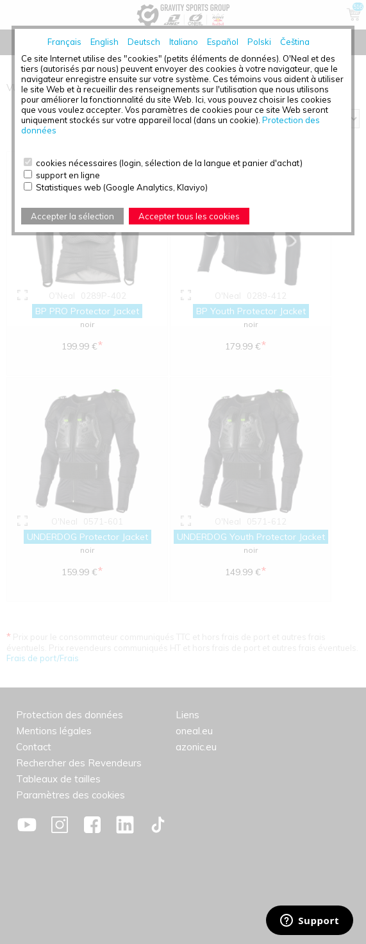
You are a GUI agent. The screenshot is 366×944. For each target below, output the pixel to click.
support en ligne (68, 175)
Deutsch (144, 42)
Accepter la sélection (72, 216)
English (104, 42)
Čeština (295, 42)
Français (64, 42)
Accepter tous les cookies (189, 216)
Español (222, 42)
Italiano (183, 42)
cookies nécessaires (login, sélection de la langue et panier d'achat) (169, 163)
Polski (259, 42)
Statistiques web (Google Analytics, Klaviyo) (122, 187)
